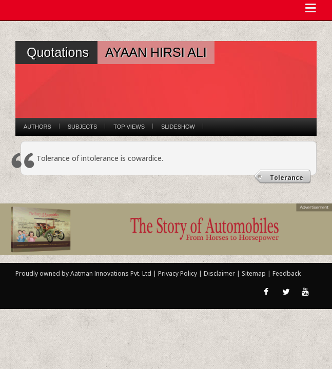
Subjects (82, 127)
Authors (37, 127)
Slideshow (178, 127)
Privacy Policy (178, 273)
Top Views (129, 127)
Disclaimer (219, 273)
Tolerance (286, 177)
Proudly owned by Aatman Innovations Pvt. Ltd (83, 273)
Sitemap (254, 273)
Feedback (286, 273)
